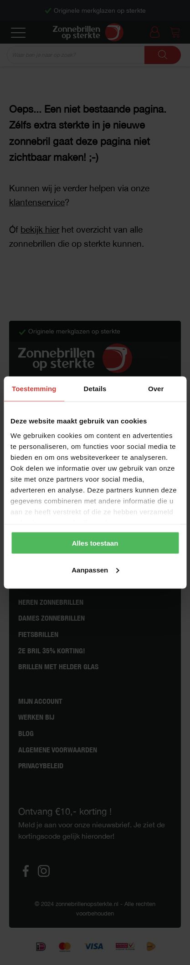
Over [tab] (156, 389)
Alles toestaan (95, 543)
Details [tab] (95, 389)
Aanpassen (95, 569)
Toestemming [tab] (34, 389)
